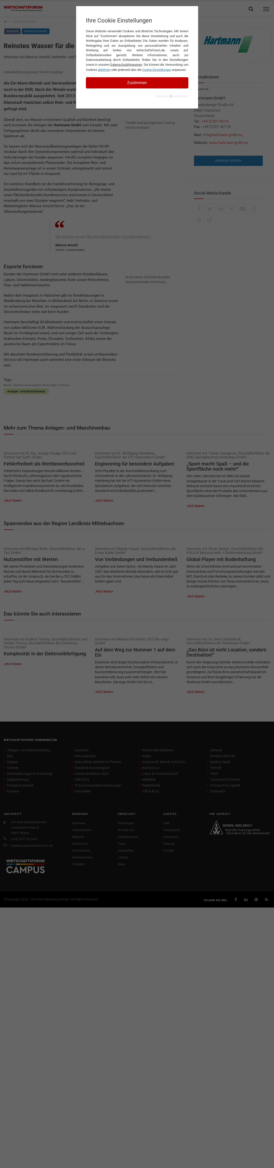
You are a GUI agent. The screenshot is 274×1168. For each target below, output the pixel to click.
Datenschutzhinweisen (126, 64)
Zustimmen (137, 82)
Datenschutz (180, 96)
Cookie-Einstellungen (156, 70)
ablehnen (104, 70)
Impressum (162, 96)
